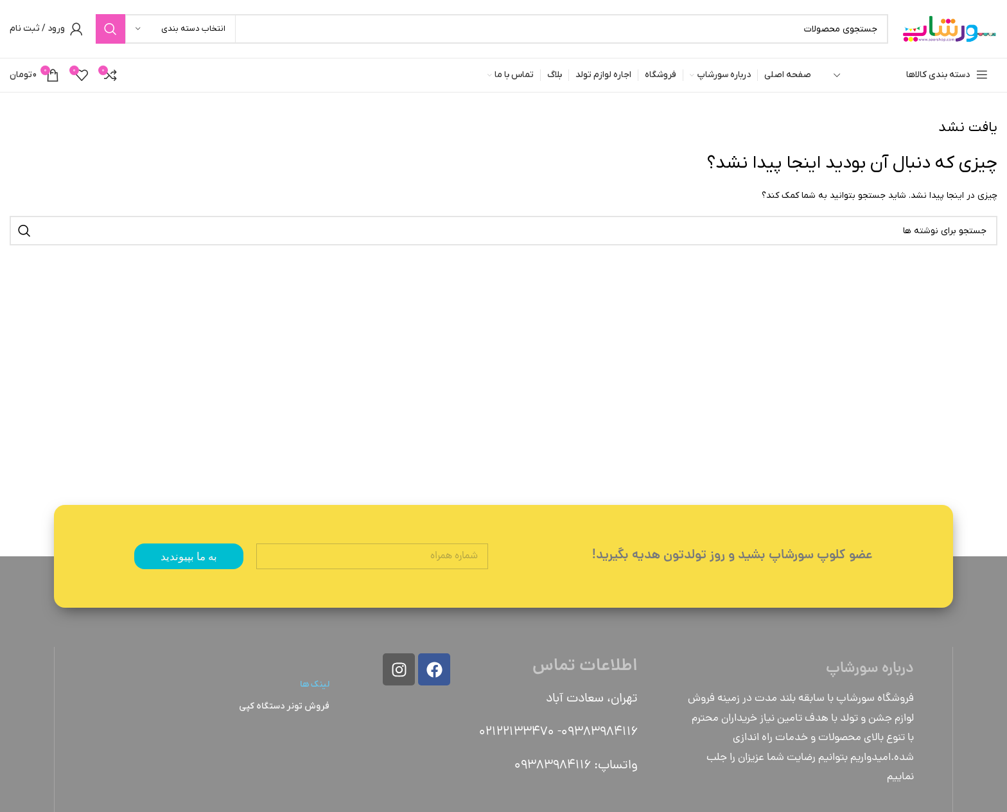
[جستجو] (492, 29)
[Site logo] (949, 28)
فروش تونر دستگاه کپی (284, 706)
